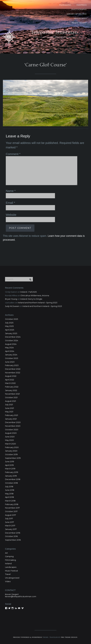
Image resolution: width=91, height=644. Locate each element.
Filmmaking (10, 560)
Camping (9, 556)
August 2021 (10, 401)
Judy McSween (12, 306)
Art (6, 553)
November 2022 (12, 373)
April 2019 (9, 465)
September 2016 (13, 540)
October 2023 (11, 358)
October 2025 (11, 319)
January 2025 (11, 333)
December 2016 (12, 533)
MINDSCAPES (80, 18)
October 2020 (11, 430)
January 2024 (11, 355)
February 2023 (12, 365)
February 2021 (11, 415)
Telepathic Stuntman (54, 32)
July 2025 (9, 323)
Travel (8, 574)
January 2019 (11, 476)
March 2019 (10, 469)
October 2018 (11, 483)
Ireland (8, 563)
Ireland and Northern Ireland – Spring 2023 (37, 303)
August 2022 (10, 376)
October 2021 (11, 397)
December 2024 (13, 337)
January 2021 (11, 419)
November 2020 (12, 426)
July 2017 (9, 518)
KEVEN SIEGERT (79, 23)
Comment (13, 154)
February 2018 (11, 504)
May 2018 (9, 494)
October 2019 (11, 454)
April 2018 (9, 497)
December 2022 (12, 369)
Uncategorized (12, 578)
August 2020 (11, 433)
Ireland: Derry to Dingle (31, 299)
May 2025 (9, 326)
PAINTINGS (82, 5)
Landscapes (10, 567)
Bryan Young (11, 299)
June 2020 (10, 437)
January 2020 (11, 451)
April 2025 (9, 330)
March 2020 (10, 444)
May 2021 (9, 412)
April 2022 (9, 380)
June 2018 (9, 490)
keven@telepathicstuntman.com (20, 596)
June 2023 (9, 362)
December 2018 (12, 479)
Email (10, 202)
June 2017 (9, 522)
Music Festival (11, 571)
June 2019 (9, 461)
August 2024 (10, 344)
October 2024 (11, 340)
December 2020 (13, 422)
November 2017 (12, 508)
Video (8, 581)
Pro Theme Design (69, 637)
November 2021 (12, 394)
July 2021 (9, 404)
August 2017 (10, 515)
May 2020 (9, 440)
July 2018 (9, 486)
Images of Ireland (77, 14)
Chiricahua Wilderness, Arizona (34, 295)
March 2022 (10, 383)
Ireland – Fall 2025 (28, 292)
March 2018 (10, 501)
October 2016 (11, 536)
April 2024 (9, 351)
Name (10, 190)
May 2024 (9, 348)
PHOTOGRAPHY (79, 9)
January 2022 (11, 390)
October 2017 (11, 511)
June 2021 (9, 408)
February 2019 (11, 472)
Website (11, 214)
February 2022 (11, 387)
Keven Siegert (12, 594)
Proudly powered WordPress (27, 637)
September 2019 (13, 458)
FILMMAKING (65, 5)
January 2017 (11, 529)
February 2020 (12, 447)
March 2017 (10, 526)
